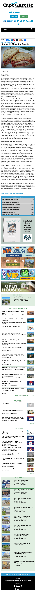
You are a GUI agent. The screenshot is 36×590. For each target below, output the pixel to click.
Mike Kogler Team (7, 350)
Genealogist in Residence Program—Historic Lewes (13, 459)
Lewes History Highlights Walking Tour (11, 453)
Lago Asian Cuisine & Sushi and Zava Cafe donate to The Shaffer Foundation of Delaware (13, 411)
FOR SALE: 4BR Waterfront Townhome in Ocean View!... (21, 481)
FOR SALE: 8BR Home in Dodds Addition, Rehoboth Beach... (22, 517)
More (31, 423)
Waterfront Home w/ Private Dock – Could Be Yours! (13, 312)
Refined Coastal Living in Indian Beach (23, 298)
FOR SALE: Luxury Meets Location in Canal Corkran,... (23, 490)
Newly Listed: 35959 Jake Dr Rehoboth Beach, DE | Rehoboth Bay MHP (13, 389)
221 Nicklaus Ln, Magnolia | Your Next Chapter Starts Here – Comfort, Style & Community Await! (13, 368)
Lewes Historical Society (9, 454)
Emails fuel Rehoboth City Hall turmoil (10, 214)
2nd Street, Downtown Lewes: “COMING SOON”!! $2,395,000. (12, 348)
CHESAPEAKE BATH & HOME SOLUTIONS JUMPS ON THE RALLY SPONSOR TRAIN (12, 443)
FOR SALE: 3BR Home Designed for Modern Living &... (23, 499)
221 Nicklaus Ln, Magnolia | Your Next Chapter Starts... (23, 508)
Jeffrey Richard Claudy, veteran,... (9, 210)
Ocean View (16, 483)
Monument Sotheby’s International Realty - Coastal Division (14, 323)
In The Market (18, 428)
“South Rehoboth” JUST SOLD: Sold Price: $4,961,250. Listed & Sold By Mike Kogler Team (13, 354)
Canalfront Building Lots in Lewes (22, 543)
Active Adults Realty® (8, 327)
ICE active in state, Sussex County (10, 199)
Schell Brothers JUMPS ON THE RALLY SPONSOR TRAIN (12, 382)
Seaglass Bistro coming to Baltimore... (11, 209)
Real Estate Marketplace (18, 308)
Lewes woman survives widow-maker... (11, 202)
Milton (15, 537)
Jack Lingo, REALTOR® (21, 484)
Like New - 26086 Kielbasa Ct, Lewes (11, 333)
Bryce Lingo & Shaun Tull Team (22, 300)
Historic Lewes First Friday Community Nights (12, 464)
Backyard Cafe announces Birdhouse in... (11, 207)
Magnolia (16, 510)
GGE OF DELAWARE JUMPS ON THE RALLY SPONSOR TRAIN (12, 448)
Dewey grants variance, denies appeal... (11, 205)
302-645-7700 (18, 583)
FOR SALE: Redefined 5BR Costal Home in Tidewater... (22, 526)
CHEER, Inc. (6, 405)
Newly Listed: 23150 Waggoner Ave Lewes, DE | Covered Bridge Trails (13, 375)
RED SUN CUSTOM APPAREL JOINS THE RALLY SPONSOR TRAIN (13, 437)
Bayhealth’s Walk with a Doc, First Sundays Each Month (12, 431)
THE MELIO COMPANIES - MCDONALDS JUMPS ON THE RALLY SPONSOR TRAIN (13, 418)
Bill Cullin (18, 565)
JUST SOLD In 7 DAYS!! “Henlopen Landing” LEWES (13, 361)
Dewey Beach (16, 299)
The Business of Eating (8, 42)
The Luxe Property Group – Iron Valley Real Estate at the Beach (14, 315)
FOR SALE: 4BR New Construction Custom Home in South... (23, 553)
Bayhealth (6, 433)
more (31, 473)
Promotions (18, 395)
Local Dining (18, 400)
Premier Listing (18, 295)
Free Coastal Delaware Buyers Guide (11, 326)
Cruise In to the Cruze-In (8, 468)
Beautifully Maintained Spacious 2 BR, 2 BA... (24, 562)
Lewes (15, 501)
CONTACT (18, 578)
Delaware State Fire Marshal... (9, 212)
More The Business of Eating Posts (11, 193)
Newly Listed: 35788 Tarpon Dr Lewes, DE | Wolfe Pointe (12, 319)
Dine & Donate (5, 403)
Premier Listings (18, 477)
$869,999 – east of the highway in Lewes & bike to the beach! (14, 340)
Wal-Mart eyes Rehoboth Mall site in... (10, 201)
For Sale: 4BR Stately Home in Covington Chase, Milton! (21, 535)
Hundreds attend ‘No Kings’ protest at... (11, 204)
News (25, 395)
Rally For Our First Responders (10, 385)
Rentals (31, 395)
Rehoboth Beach (17, 492)
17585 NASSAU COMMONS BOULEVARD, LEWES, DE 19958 (18, 580)
